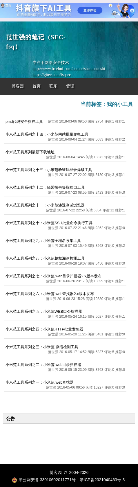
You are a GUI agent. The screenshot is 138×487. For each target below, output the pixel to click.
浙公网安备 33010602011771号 (44, 479)
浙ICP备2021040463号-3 (102, 479)
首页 (36, 86)
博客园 (18, 86)
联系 (53, 86)
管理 (70, 86)
